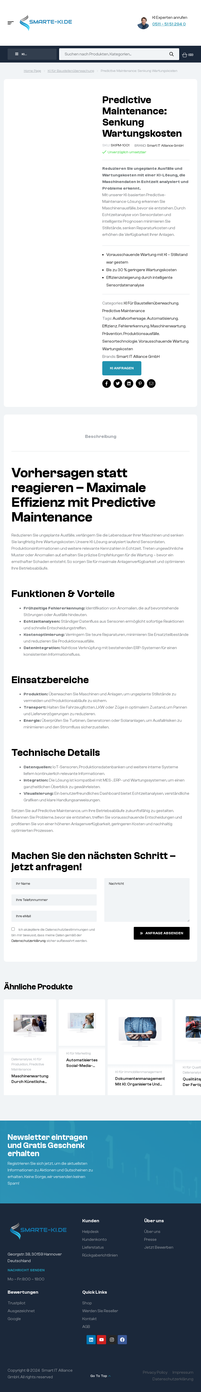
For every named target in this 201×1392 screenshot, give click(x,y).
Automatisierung (162, 318)
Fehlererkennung (134, 326)
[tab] (100, 436)
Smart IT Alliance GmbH (165, 146)
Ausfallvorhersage (129, 318)
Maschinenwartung (168, 326)
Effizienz (109, 326)
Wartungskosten (117, 349)
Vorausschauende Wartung (164, 341)
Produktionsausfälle (141, 333)
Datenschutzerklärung (28, 941)
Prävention (112, 333)
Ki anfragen (122, 368)
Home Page (32, 71)
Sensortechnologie (119, 341)
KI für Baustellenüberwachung (71, 71)
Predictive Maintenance (123, 311)
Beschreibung (100, 436)
